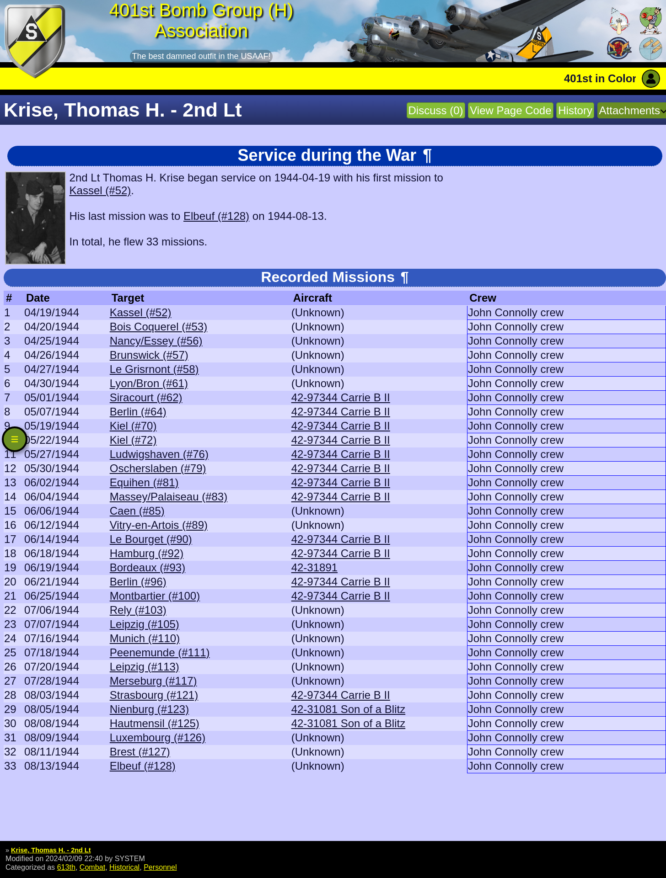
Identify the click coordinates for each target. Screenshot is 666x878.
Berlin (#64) (138, 411)
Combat (92, 867)
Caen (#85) (137, 511)
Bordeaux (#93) (147, 567)
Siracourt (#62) (146, 397)
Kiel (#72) (133, 440)
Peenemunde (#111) (160, 652)
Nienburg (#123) (149, 709)
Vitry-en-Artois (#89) (159, 525)
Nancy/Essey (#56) (156, 341)
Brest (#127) (140, 751)
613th (66, 867)
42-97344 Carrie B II (340, 397)
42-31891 (314, 567)
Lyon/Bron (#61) (149, 383)
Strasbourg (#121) (154, 695)
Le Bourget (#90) (151, 539)
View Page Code (510, 110)
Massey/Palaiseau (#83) (168, 496)
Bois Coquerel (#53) (158, 326)
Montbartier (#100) (155, 596)
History (575, 110)
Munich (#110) (145, 638)
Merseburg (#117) (153, 681)
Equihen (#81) (144, 482)
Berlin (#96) (138, 581)
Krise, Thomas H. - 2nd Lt (51, 850)
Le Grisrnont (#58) (154, 369)
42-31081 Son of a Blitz (348, 709)
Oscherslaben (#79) (158, 468)
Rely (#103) (138, 610)
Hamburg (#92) (146, 553)
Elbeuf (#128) (216, 216)
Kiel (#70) (133, 426)
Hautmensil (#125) (154, 723)
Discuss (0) (435, 110)
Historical (124, 867)
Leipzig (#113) (144, 666)
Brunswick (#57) (149, 355)
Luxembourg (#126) (157, 737)
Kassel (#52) (100, 190)
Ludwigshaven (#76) (159, 454)
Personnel (160, 867)
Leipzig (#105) (144, 624)
